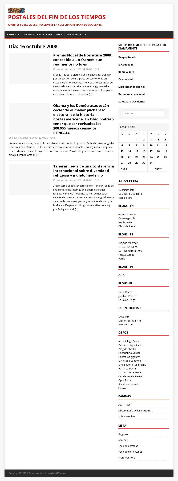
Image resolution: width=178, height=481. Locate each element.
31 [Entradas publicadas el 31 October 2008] (151, 162)
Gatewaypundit (126, 218)
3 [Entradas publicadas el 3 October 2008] (151, 139)
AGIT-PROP (13, 34)
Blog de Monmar (127, 243)
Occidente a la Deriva (130, 376)
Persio (122, 258)
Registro (123, 434)
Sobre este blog (76, 34)
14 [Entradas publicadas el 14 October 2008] (129, 151)
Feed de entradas (128, 446)
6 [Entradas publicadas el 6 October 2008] (122, 145)
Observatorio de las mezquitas (43, 34)
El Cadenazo (126, 64)
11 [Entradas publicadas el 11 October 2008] (158, 145)
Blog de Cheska (127, 349)
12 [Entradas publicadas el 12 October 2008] (165, 145)
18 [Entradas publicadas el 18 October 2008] (158, 151)
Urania (122, 388)
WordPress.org (126, 457)
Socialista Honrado (129, 384)
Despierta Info (127, 57)
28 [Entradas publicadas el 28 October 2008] (129, 162)
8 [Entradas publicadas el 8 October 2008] (136, 145)
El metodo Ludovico (129, 360)
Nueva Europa (126, 254)
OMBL (122, 275)
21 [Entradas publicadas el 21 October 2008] (129, 157)
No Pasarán (125, 222)
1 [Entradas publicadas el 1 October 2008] (136, 139)
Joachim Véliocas (127, 296)
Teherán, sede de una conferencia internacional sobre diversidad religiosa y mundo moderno (83, 171)
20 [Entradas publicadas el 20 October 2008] (122, 157)
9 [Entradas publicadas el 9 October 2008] (143, 145)
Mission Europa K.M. (129, 320)
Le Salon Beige (126, 299)
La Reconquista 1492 (130, 250)
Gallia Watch (125, 292)
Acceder (122, 440)
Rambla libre (126, 72)
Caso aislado (126, 79)
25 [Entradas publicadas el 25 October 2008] (158, 157)
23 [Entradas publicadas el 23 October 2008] (143, 157)
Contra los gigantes (129, 356)
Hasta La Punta (127, 368)
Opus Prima (125, 380)
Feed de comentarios (130, 451)
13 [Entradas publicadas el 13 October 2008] (122, 151)
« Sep (123, 168)
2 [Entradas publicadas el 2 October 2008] (143, 139)
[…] (90, 94)
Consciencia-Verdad (129, 352)
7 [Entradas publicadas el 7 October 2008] (129, 145)
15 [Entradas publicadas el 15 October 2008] (136, 151)
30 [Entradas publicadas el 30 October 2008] (143, 162)
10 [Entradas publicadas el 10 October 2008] (151, 145)
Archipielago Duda (128, 341)
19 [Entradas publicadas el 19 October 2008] (165, 151)
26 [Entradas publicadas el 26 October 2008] (165, 157)
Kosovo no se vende (129, 372)
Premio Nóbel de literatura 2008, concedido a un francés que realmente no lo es (82, 60)
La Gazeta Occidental (131, 101)
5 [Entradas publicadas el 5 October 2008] (165, 139)
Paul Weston (125, 324)
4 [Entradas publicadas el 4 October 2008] (158, 139)
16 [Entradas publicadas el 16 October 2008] (143, 151)
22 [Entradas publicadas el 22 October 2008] (136, 157)
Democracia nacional (131, 94)
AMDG (89, 69)
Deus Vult (123, 316)
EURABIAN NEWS (128, 247)
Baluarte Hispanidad (129, 345)
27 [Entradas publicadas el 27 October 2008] (122, 162)
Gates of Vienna (127, 214)
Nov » (158, 168)
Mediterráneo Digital (131, 86)
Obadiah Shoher (127, 226)
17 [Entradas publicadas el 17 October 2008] (151, 151)
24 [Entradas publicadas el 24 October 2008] (151, 157)
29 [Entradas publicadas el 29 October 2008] (136, 162)
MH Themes (60, 473)
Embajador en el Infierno (132, 364)
